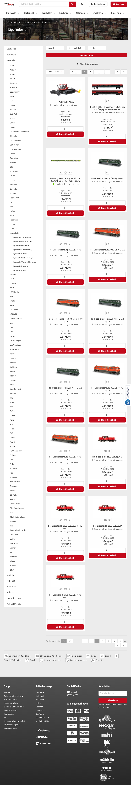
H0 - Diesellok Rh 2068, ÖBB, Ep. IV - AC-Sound (65, 596)
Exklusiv (39, 703)
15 (63, 641)
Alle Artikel (28, 22)
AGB (6, 717)
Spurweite (40, 692)
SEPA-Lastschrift (11, 703)
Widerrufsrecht (10, 710)
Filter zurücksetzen (86, 55)
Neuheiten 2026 (42, 721)
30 (70, 641)
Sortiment (40, 696)
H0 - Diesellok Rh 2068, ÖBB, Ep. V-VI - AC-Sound (65, 527)
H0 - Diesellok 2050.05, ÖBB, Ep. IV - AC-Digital (65, 251)
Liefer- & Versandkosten (14, 707)
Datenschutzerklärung (13, 696)
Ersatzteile (40, 710)
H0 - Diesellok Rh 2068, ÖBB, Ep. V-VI (107, 457)
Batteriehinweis (11, 699)
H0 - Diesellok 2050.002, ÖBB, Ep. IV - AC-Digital (107, 320)
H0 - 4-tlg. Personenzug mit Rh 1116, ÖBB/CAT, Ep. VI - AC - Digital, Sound (65, 179)
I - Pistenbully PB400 (65, 102)
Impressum (9, 714)
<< (72, 72)
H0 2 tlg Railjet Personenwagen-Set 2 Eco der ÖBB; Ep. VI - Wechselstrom (107, 108)
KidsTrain (40, 714)
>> (124, 72)
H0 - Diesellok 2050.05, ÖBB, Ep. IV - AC (107, 178)
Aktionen (39, 707)
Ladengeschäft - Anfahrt (14, 721)
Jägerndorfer (46, 22)
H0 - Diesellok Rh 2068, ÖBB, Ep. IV (107, 526)
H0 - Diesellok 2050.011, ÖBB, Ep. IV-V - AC (107, 250)
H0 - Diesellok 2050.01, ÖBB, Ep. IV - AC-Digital (107, 389)
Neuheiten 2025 (42, 717)
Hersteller (36, 22)
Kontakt (7, 692)
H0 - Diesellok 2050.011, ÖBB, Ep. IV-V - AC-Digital (65, 320)
